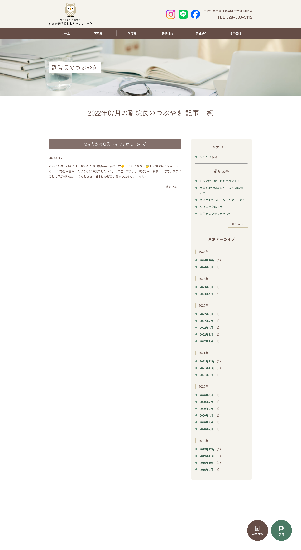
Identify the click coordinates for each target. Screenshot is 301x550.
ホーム (65, 33)
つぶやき (205, 157)
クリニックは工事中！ (214, 206)
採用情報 (235, 33)
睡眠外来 (167, 33)
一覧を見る (170, 187)
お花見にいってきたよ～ (215, 212)
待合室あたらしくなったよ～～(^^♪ (223, 199)
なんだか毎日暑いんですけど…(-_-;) (115, 144)
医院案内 (99, 33)
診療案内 (133, 33)
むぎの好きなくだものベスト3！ (220, 181)
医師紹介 (201, 33)
